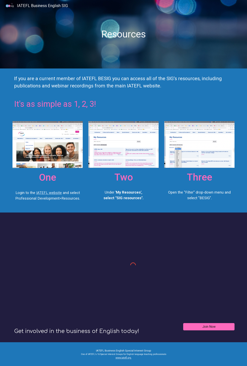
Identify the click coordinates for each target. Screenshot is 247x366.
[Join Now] (208, 326)
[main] (124, 34)
